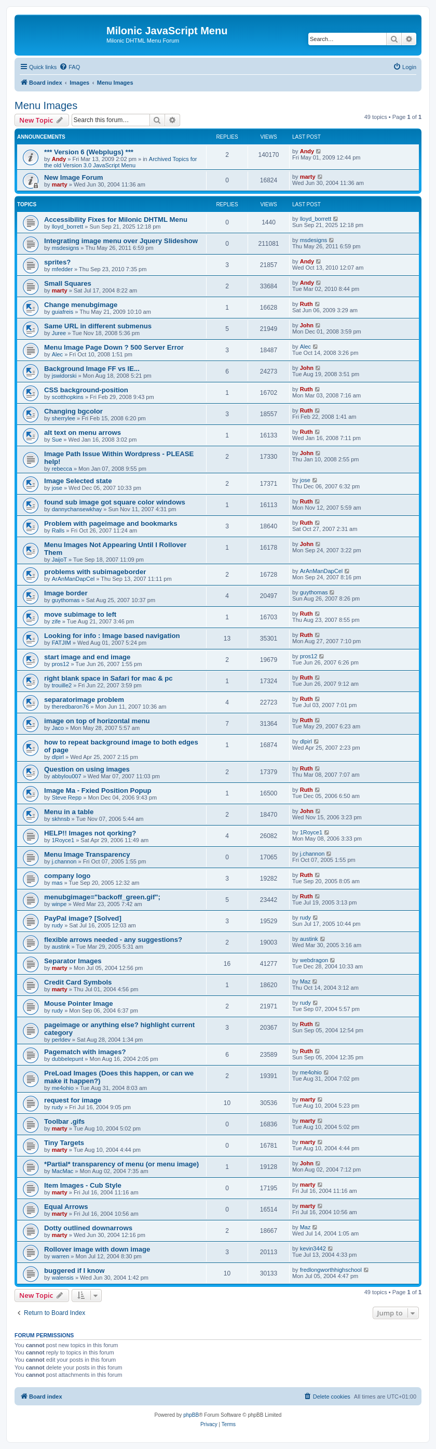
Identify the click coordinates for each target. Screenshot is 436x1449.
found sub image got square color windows (114, 502)
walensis (63, 1277)
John (307, 325)
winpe (59, 904)
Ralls (58, 530)
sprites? (57, 262)
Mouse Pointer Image (78, 1003)
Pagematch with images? (85, 1052)
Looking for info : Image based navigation (112, 636)
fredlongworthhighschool (331, 1270)
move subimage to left (80, 614)
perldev (61, 1039)
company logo (67, 876)
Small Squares (67, 283)
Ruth (306, 304)
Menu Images (46, 105)
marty (59, 184)
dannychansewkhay (77, 509)
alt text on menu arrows (82, 432)
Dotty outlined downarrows (88, 1228)
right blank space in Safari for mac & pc (108, 678)
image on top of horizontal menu (97, 721)
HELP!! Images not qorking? (90, 833)
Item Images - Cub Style (82, 1185)
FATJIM (61, 643)
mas (57, 883)
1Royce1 (63, 840)
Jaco (58, 728)
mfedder (62, 269)
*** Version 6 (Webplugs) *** (88, 152)
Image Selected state (78, 481)
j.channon (64, 861)
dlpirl (58, 757)
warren (61, 1256)
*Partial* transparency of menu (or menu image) (121, 1164)
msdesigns (65, 248)
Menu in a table (68, 812)
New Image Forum (73, 177)
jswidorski (64, 376)
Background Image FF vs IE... (92, 369)
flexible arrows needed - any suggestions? (113, 939)
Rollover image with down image (97, 1249)
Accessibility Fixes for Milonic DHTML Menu (115, 219)
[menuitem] (69, 67)
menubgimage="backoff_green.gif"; (102, 897)
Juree (59, 333)
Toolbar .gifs (64, 1121)
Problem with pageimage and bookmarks (111, 523)
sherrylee (63, 418)
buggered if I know (74, 1270)
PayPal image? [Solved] (82, 918)
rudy (57, 925)
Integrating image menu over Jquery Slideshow (121, 241)
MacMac (63, 1171)
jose (57, 488)
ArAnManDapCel (73, 579)
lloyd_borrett (68, 226)
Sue (57, 439)
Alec (57, 354)
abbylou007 (66, 776)
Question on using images (87, 769)
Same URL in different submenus (98, 326)
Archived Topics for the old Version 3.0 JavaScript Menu (120, 162)
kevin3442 (313, 1248)
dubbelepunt (68, 1059)
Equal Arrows (66, 1207)
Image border (66, 593)
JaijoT (59, 559)
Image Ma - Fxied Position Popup (98, 790)
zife (56, 621)
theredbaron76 (70, 706)
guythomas (66, 600)
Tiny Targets (64, 1143)
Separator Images (73, 961)
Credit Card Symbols (78, 982)
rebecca (62, 469)
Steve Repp (66, 797)
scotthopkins (68, 397)
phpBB (191, 1415)
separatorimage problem (84, 699)
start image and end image (87, 657)
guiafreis (63, 312)
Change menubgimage (80, 305)
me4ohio (63, 1088)
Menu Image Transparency (87, 854)
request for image (73, 1100)
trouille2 (62, 685)
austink (61, 946)
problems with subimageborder (95, 572)
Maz (305, 981)
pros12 (61, 664)
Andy (59, 159)
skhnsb (61, 819)
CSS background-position (86, 390)
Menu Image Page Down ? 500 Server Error (114, 347)
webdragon (314, 960)
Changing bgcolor (73, 411)
